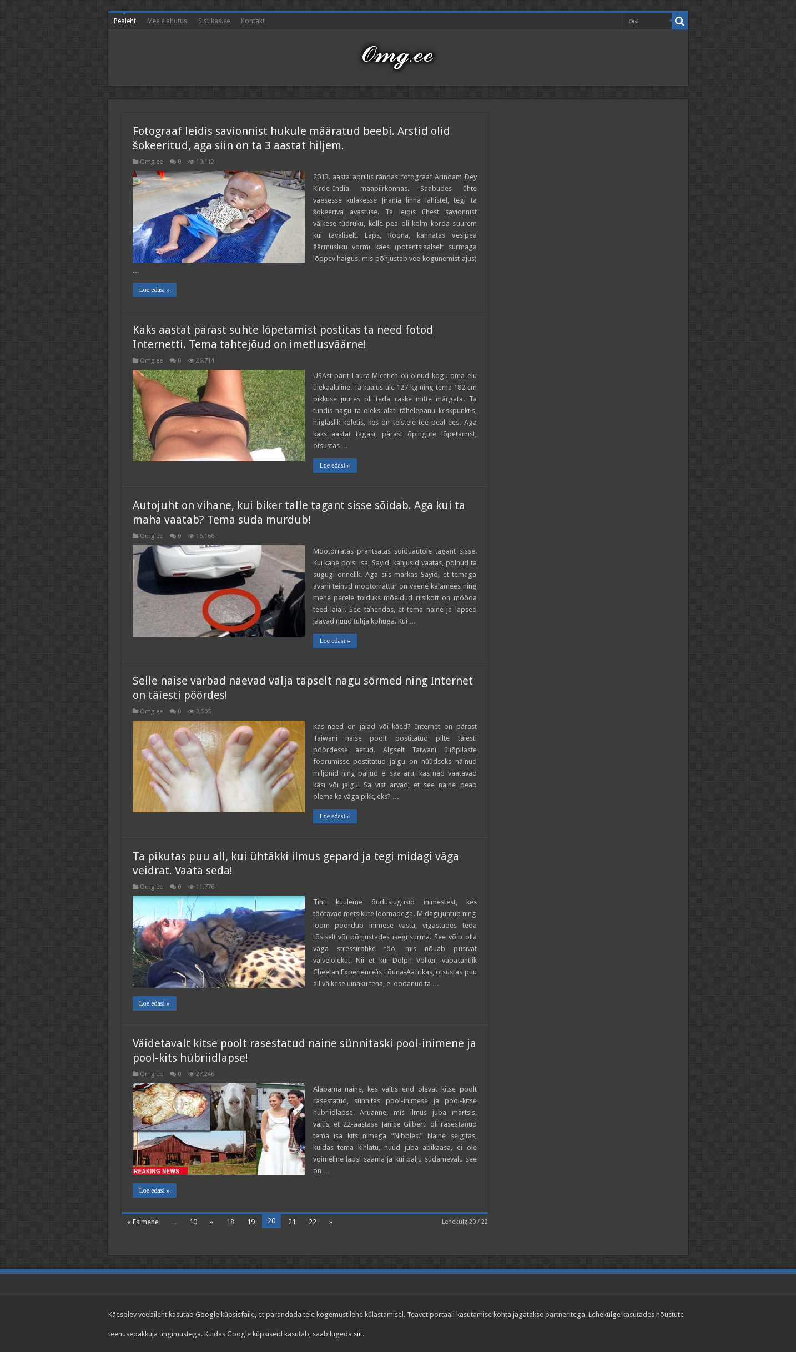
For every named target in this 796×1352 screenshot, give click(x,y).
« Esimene (143, 1222)
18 (230, 1222)
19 (251, 1222)
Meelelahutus (167, 21)
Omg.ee (151, 161)
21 (292, 1222)
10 (193, 1222)
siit (358, 1334)
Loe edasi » (154, 290)
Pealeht (125, 21)
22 (312, 1222)
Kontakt (253, 21)
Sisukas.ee (214, 21)
